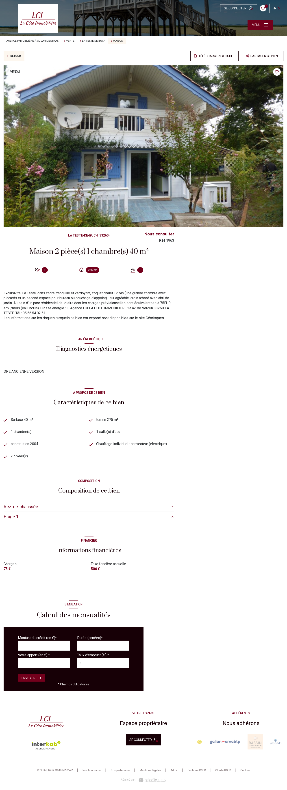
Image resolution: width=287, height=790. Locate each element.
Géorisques (155, 318)
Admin (174, 770)
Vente (70, 40)
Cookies (245, 770)
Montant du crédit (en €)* (37, 638)
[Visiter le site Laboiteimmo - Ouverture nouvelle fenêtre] (151, 780)
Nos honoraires (92, 770)
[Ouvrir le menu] (260, 25)
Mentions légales (150, 770)
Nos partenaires (120, 770)
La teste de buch (94, 40)
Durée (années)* (90, 638)
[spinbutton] (103, 663)
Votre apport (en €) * (34, 655)
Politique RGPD (197, 770)
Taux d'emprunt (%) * (93, 655)
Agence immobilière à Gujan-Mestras (32, 40)
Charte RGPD (223, 770)
